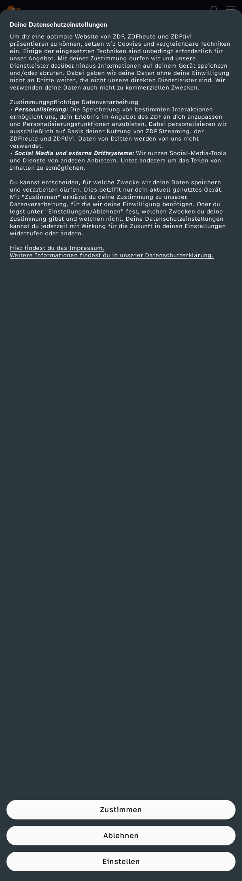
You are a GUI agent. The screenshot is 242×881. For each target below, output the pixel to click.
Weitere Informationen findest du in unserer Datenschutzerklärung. (112, 255)
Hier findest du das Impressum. (57, 248)
